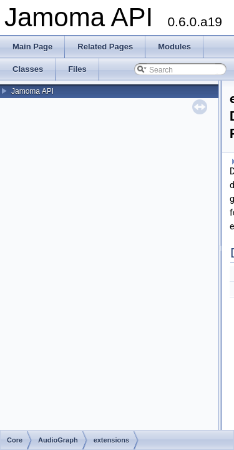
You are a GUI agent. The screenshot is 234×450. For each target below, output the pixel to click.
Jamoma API (32, 91)
